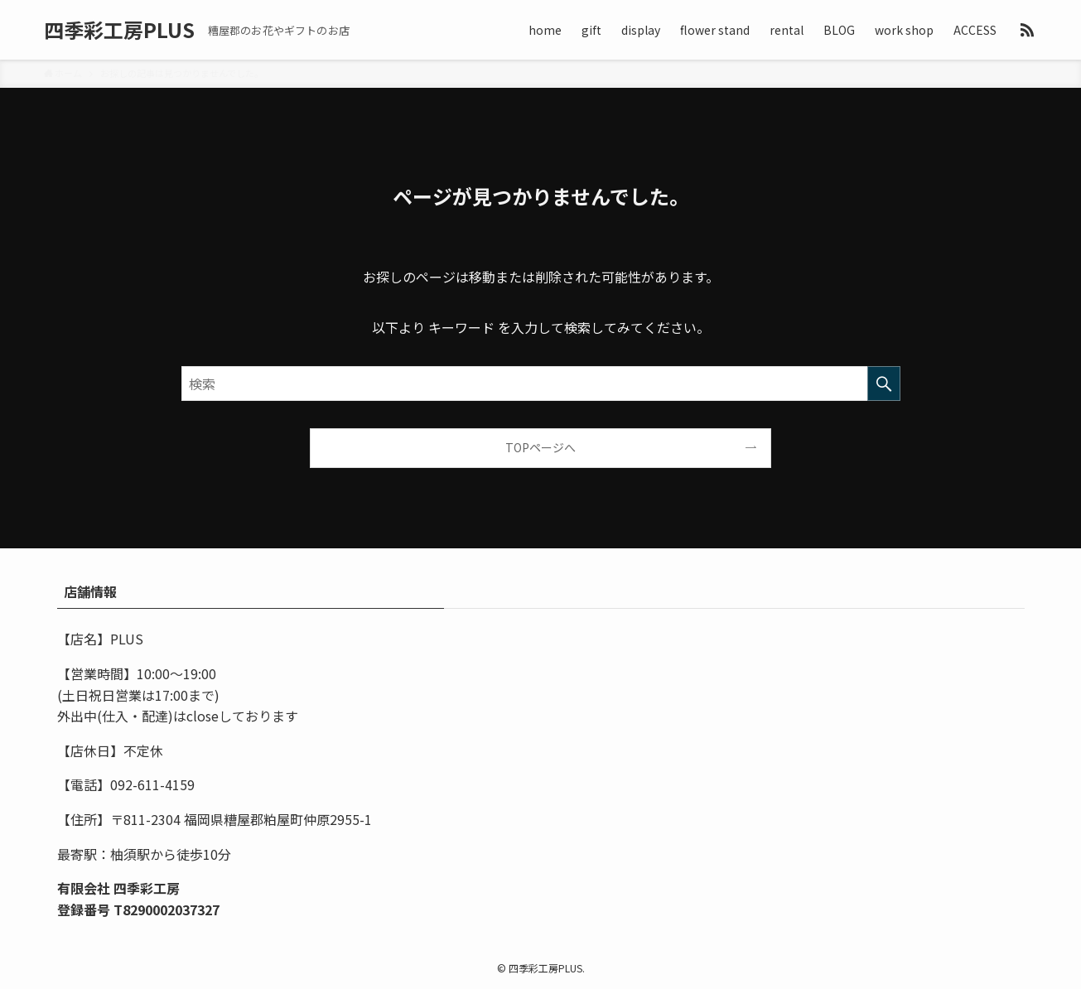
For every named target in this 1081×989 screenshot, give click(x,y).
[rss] (1027, 30)
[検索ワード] (540, 383)
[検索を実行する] (883, 383)
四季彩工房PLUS (119, 30)
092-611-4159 (152, 784)
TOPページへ (540, 447)
